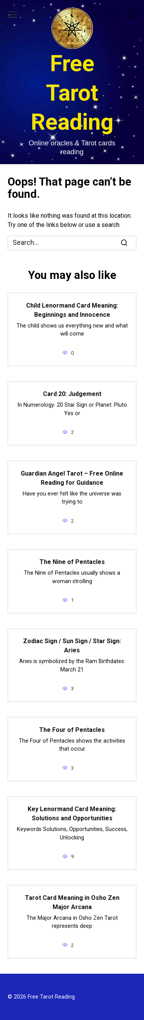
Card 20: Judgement (72, 394)
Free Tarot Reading (72, 92)
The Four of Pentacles (72, 729)
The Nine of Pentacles (72, 561)
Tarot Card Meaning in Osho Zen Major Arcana (72, 902)
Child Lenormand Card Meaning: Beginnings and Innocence (72, 309)
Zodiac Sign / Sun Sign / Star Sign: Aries (72, 645)
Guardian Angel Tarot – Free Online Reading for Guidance (72, 477)
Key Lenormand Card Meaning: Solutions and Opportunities (72, 813)
